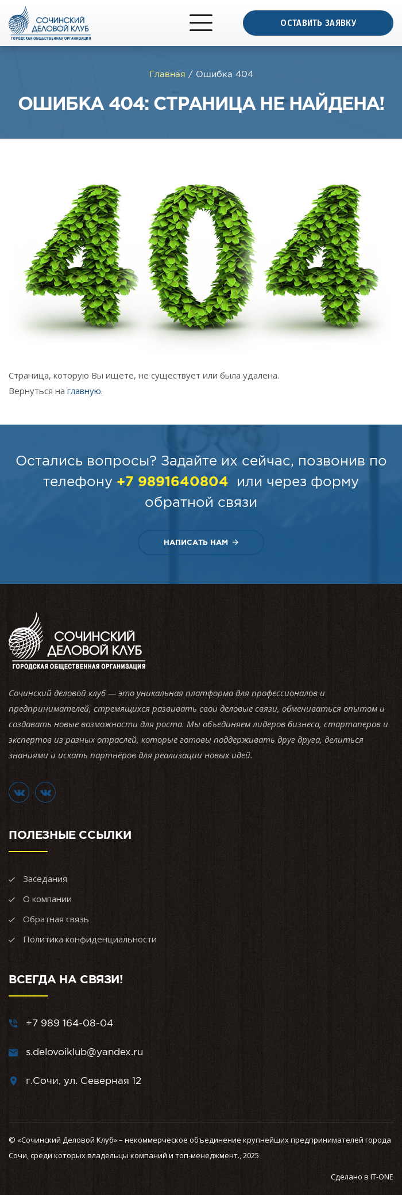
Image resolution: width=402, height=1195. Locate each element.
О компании (47, 898)
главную (84, 390)
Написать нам (201, 542)
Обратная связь (56, 919)
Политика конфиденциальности (90, 939)
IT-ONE (381, 1176)
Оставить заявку (318, 22)
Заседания (45, 878)
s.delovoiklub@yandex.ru (84, 1052)
